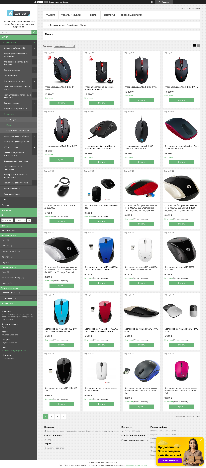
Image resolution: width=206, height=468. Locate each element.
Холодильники (10, 75)
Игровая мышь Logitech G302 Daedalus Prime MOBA (138, 147)
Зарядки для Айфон (12, 70)
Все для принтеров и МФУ (15, 108)
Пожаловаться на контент (136, 465)
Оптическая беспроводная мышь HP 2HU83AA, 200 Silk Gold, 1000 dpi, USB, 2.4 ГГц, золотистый (181, 208)
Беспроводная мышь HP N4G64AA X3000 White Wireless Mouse (141, 268)
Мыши (9, 125)
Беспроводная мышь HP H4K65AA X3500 (60, 389)
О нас (4, 199)
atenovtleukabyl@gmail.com (14, 350)
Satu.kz (115, 463)
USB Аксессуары (11, 147)
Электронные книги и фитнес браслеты (17, 63)
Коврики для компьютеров (17, 130)
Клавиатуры (11, 119)
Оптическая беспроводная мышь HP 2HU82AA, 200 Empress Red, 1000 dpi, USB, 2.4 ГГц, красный (140, 208)
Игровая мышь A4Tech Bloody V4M (181, 87)
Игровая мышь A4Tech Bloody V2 (140, 87)
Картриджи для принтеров (16, 161)
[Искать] (34, 32)
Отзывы (5, 205)
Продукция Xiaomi (12, 194)
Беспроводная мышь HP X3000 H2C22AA (179, 268)
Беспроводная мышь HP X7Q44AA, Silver (181, 330)
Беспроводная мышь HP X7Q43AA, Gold (141, 330)
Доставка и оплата (131, 15)
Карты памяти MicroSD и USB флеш (17, 88)
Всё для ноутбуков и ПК (14, 48)
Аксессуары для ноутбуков (16, 182)
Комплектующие (11, 103)
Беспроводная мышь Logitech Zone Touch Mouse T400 (182, 147)
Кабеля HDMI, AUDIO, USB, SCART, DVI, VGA (15, 154)
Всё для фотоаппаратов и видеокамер (15, 54)
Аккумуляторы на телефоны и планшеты (17, 96)
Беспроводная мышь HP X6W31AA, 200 (101, 206)
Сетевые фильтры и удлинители (13, 167)
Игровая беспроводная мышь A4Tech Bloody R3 (99, 88)
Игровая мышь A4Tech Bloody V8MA (59, 88)
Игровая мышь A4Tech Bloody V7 (60, 146)
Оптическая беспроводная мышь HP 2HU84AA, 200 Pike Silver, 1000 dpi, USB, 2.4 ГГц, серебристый (60, 270)
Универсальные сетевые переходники (15, 175)
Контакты (109, 15)
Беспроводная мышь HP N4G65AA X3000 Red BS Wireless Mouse (101, 330)
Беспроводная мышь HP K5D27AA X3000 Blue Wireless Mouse (60, 330)
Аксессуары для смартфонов (16, 141)
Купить (61, 103)
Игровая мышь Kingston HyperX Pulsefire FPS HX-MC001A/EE (100, 147)
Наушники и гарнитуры (14, 81)
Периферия (9, 114)
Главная (51, 15)
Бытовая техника (12, 188)
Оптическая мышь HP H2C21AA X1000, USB (59, 206)
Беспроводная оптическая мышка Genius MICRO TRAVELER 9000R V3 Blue (141, 391)
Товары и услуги (9, 42)
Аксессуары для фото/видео (16, 136)
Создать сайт (54, 2)
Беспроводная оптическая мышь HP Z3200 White (101, 389)
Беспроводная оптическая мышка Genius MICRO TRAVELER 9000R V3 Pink (181, 391)
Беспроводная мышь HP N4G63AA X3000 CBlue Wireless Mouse (101, 268)
